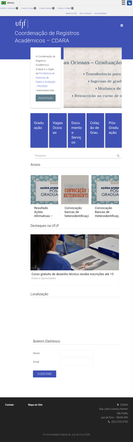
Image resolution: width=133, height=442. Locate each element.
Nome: (36, 353)
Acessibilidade (100, 13)
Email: (36, 361)
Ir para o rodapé (65, 8)
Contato (9, 404)
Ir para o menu (28, 8)
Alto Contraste (85, 13)
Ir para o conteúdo (9, 8)
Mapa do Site (71, 13)
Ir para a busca (46, 8)
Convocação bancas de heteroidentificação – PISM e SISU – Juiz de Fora (78, 216)
